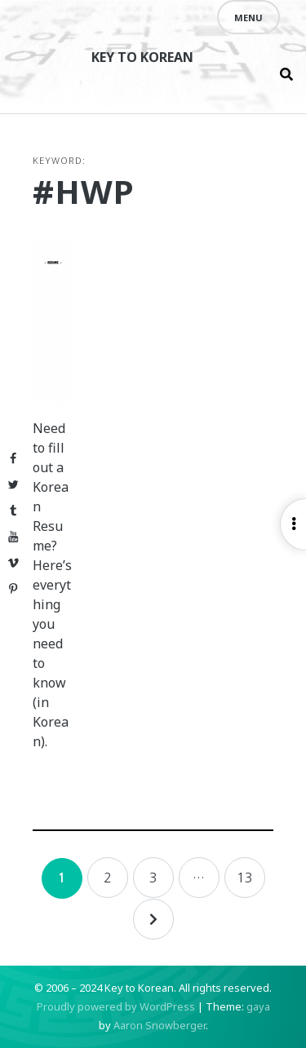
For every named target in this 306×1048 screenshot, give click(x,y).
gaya (258, 1006)
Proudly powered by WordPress (116, 1006)
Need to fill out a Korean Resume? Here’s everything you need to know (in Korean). (52, 584)
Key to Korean (142, 57)
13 (245, 877)
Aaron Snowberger (159, 1025)
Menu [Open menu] (248, 17)
